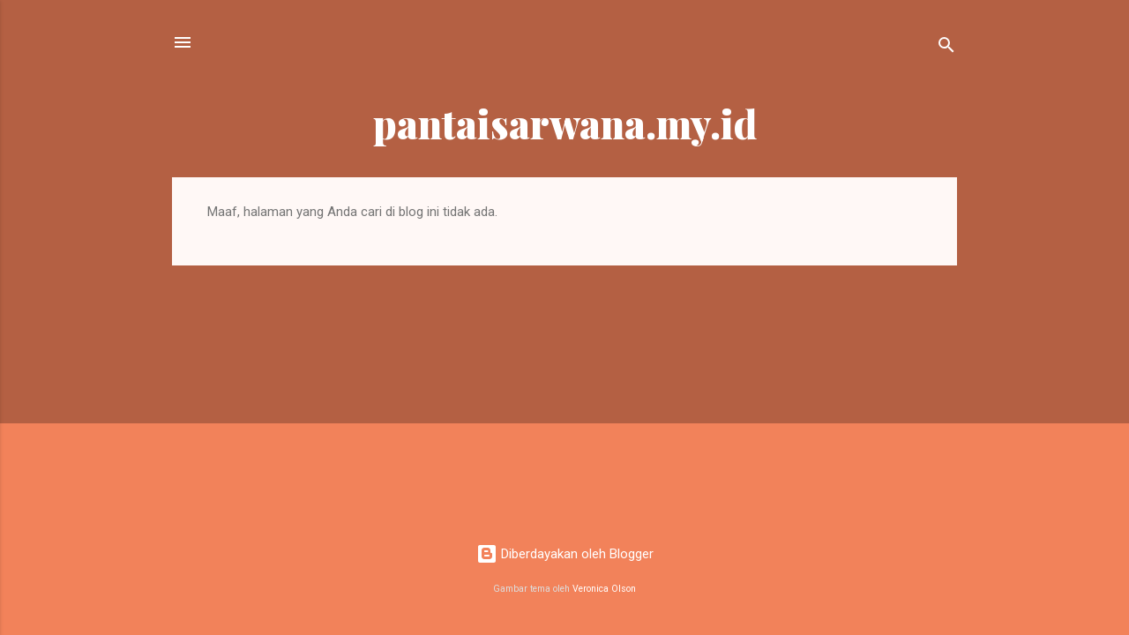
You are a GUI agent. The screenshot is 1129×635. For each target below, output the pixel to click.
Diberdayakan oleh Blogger (565, 554)
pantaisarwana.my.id (565, 123)
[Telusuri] (946, 48)
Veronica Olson (604, 588)
